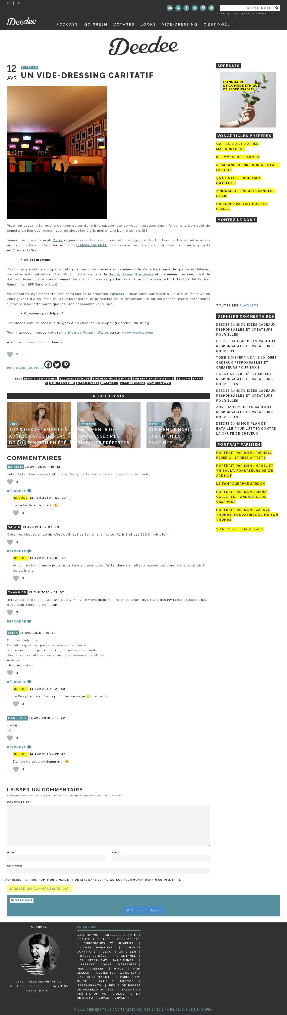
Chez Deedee (128, 939)
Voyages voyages (114, 997)
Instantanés (124, 956)
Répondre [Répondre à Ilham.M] (16, 491)
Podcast (67, 24)
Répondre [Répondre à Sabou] (16, 551)
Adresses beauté (120, 934)
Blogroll (261, 14)
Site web (14, 866)
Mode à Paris (87, 383)
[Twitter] (57, 365)
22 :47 (60, 754)
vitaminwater (158, 383)
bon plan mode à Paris (111, 378)
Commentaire (19, 802)
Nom (11, 852)
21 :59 (60, 689)
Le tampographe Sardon (240, 484)
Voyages (124, 24)
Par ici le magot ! (95, 976)
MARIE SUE (17, 718)
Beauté (84, 939)
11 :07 (59, 592)
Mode (119, 968)
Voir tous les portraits (239, 529)
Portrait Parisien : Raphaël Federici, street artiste (244, 455)
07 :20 (53, 527)
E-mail (118, 852)
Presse (248, 14)
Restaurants (89, 985)
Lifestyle (86, 964)
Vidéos (118, 993)
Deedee (27, 21)
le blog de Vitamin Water (86, 332)
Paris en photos (116, 981)
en (18, 3)
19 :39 (50, 633)
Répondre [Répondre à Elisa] (16, 682)
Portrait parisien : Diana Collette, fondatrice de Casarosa (241, 497)
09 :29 (60, 498)
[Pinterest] (66, 365)
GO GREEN (95, 24)
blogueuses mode (75, 378)
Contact (274, 14)
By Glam (183, 378)
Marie (58, 240)
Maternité (127, 964)
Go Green (127, 951)
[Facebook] (48, 365)
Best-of (103, 939)
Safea (207, 1009)
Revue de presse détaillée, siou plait (109, 987)
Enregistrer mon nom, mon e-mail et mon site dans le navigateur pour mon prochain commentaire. (95, 879)
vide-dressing (132, 383)
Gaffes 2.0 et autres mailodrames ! (237, 146)
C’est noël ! (218, 24)
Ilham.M (15, 467)
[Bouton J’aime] (10, 354)
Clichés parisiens (95, 947)
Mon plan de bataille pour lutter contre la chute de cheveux (246, 428)
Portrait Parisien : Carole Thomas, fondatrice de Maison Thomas (247, 515)
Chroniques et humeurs (109, 943)
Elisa (13, 633)
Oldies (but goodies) (116, 972)
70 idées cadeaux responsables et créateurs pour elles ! (245, 329)
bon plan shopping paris (153, 378)
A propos (222, 14)
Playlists (249, 305)
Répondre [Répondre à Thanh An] (16, 621)
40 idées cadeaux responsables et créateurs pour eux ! (245, 346)
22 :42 (59, 718)
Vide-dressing (180, 24)
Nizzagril (109, 383)
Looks (148, 24)
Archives (235, 14)
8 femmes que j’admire (238, 157)
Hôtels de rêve (92, 956)
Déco (107, 951)
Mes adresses (91, 968)
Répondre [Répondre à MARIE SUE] (16, 747)
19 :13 (55, 467)
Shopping (29, 67)
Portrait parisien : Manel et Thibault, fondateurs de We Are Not (245, 470)
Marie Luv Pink (62, 383)
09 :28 (60, 558)
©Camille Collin (35, 985)
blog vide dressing (40, 378)
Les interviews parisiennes (106, 960)
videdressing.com (137, 332)
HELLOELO (175, 1009)
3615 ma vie (88, 934)
